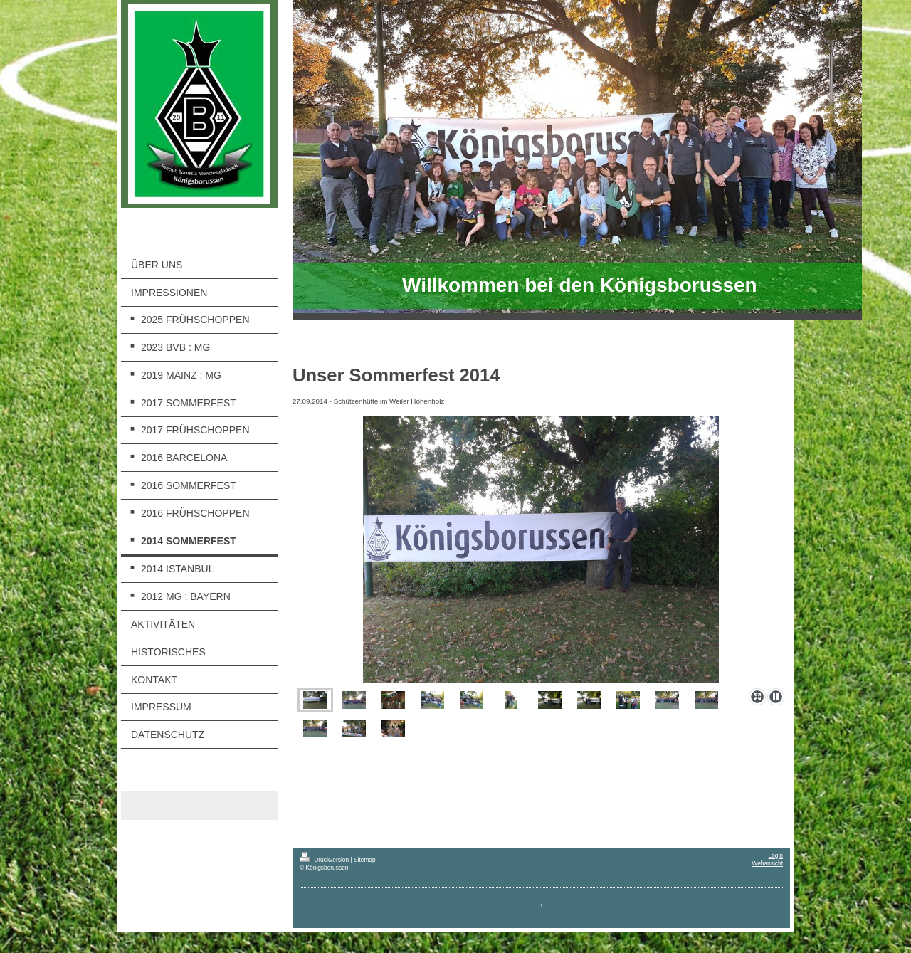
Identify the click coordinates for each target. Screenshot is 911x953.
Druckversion (325, 859)
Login (776, 855)
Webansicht (767, 863)
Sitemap (365, 859)
